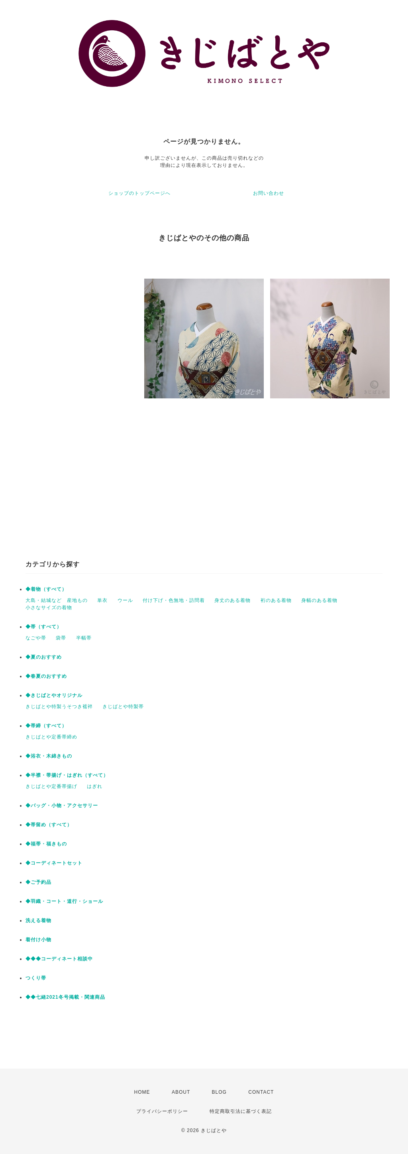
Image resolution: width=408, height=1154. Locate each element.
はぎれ (94, 786)
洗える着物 (38, 920)
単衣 (102, 600)
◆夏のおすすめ (44, 657)
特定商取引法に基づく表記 (241, 1111)
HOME (142, 1092)
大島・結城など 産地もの (57, 600)
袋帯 (61, 638)
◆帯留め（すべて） (49, 824)
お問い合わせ (268, 193)
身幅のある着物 (319, 600)
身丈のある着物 (232, 600)
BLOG (219, 1092)
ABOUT (181, 1092)
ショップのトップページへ (139, 193)
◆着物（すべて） (46, 589)
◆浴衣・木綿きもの (49, 756)
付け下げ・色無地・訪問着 (174, 600)
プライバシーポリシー (162, 1111)
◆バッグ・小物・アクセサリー (62, 805)
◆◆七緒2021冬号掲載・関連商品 (65, 997)
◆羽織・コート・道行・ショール (64, 901)
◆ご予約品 (38, 882)
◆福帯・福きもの (46, 844)
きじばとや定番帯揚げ (51, 786)
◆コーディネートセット (54, 863)
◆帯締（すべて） (46, 725)
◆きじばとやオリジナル (54, 695)
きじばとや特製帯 (123, 706)
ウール (125, 600)
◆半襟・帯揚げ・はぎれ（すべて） (67, 775)
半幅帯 (84, 638)
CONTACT (261, 1092)
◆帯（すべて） (44, 626)
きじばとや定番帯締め (51, 737)
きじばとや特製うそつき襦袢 (59, 706)
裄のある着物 (276, 600)
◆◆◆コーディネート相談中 (59, 959)
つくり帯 (36, 978)
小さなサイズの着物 (49, 607)
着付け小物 (38, 939)
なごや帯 (36, 638)
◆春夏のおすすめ (46, 676)
